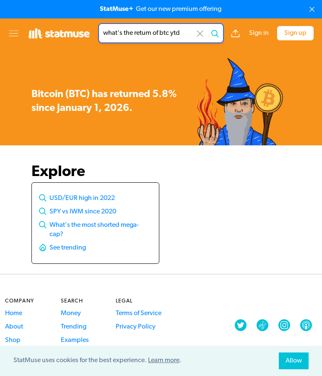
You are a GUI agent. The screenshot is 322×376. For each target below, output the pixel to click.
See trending (67, 248)
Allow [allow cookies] (294, 361)
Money (71, 313)
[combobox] (161, 33)
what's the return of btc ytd (161, 33)
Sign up (295, 33)
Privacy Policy (136, 326)
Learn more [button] (163, 360)
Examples (75, 340)
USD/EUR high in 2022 (82, 198)
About (14, 326)
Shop (13, 340)
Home (13, 313)
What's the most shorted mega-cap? (94, 230)
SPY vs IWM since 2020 (82, 211)
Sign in (259, 33)
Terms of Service (138, 313)
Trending (73, 326)
